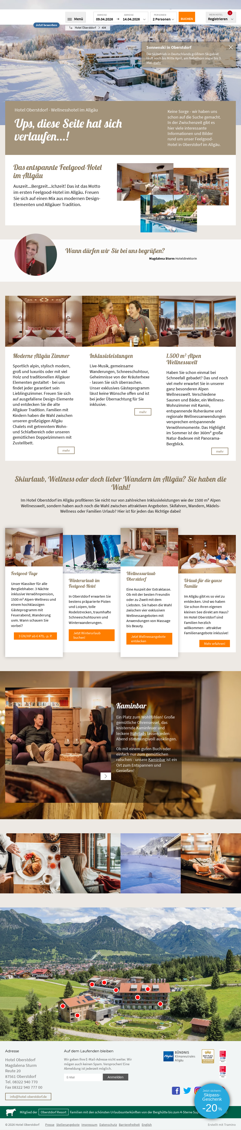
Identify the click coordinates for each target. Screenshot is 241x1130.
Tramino (230, 1124)
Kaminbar (156, 759)
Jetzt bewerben (46, 25)
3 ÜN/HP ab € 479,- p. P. (35, 636)
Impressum (89, 1124)
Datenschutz (108, 1124)
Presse (49, 1124)
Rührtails (138, 733)
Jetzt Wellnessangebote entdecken (148, 638)
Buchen (187, 19)
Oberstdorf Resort (53, 1112)
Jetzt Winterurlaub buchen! (86, 635)
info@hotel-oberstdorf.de (28, 1096)
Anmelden (116, 1077)
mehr (66, 450)
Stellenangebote (68, 1124)
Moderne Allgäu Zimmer (41, 356)
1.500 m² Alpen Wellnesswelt (183, 359)
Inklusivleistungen (111, 356)
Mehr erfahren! (214, 643)
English (147, 1124)
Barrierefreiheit (129, 1124)
